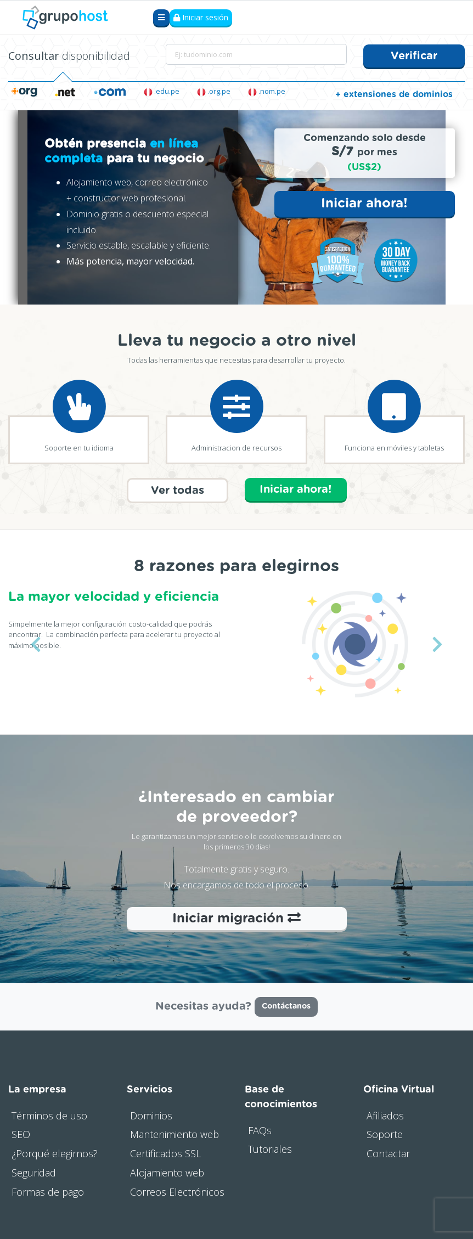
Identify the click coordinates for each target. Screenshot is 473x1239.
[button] (35, 643)
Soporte (385, 1133)
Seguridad (34, 1172)
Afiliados (385, 1114)
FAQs (260, 1129)
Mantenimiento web (174, 1133)
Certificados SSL (165, 1152)
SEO (21, 1133)
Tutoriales (270, 1148)
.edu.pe (161, 91)
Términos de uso (49, 1114)
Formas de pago (48, 1190)
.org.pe (213, 91)
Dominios (151, 1114)
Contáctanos (286, 1006)
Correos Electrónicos (177, 1190)
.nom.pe (266, 91)
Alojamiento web (167, 1172)
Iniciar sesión (200, 18)
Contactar (388, 1152)
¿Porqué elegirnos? (55, 1152)
